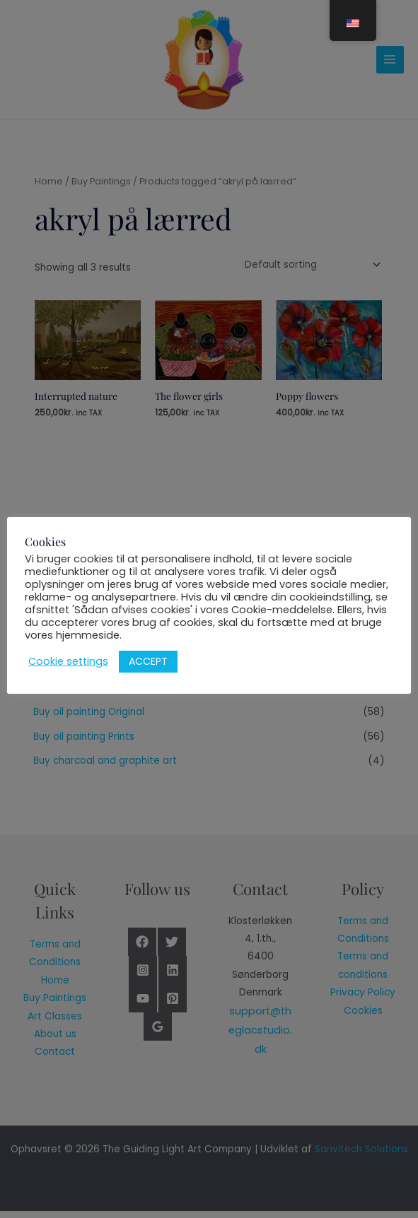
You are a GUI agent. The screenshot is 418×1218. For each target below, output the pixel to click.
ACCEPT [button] (148, 661)
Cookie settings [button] (68, 661)
